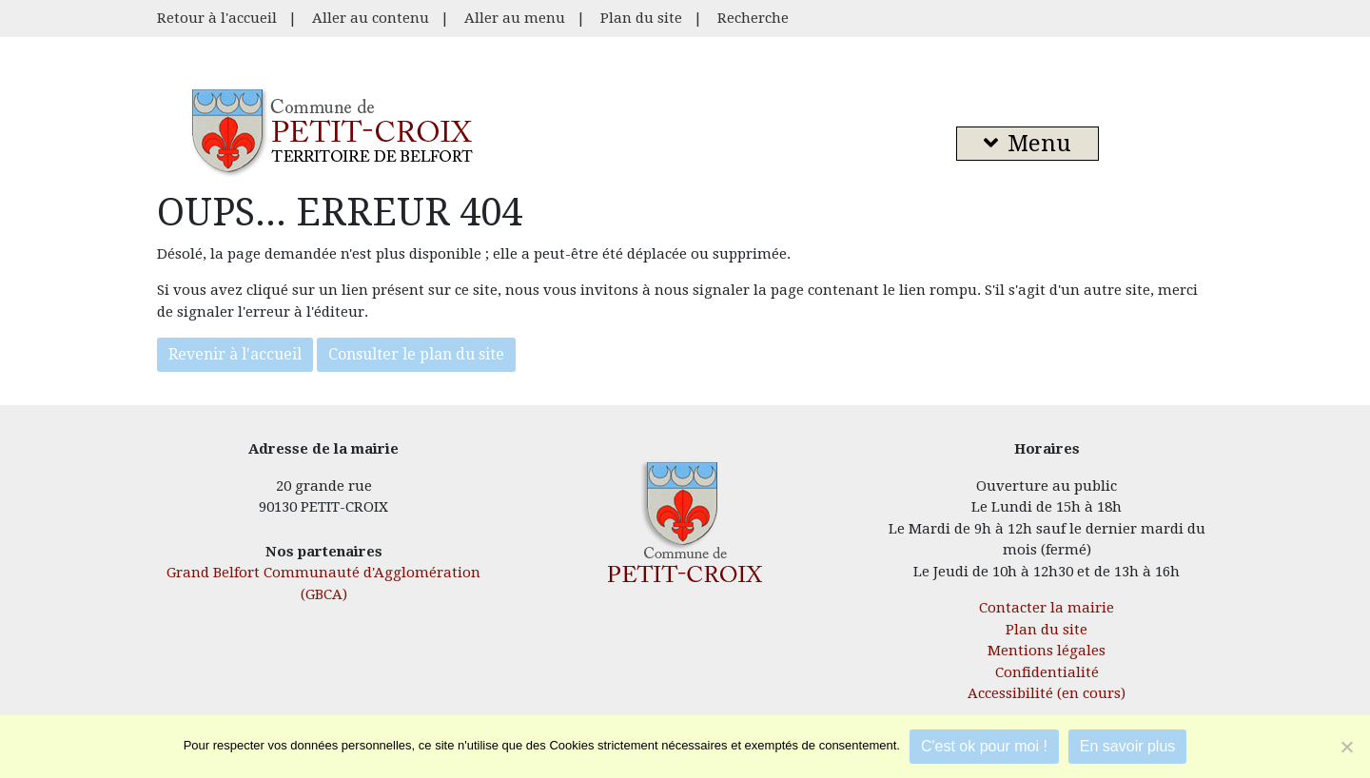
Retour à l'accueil (217, 18)
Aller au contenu (370, 18)
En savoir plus (1128, 746)
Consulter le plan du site (416, 354)
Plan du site (641, 18)
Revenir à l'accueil (235, 354)
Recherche (753, 18)
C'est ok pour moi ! (984, 746)
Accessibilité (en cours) (1046, 693)
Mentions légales (1047, 650)
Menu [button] (1027, 143)
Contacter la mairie (1046, 607)
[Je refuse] (1346, 746)
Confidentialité (1047, 672)
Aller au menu (514, 18)
